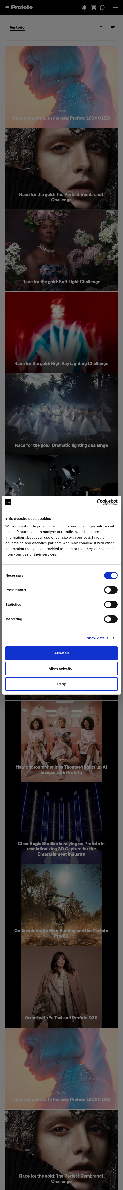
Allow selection (62, 668)
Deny (61, 684)
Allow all (61, 653)
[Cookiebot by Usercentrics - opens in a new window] (97, 502)
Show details (98, 638)
